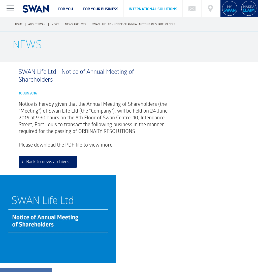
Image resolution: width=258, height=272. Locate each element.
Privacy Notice (23, 269)
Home (18, 24)
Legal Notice (48, 269)
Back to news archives (45, 167)
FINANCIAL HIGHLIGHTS (124, 256)
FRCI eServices (234, 266)
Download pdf (190, 137)
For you (65, 9)
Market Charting (227, 235)
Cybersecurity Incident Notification (41, 240)
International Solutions (153, 9)
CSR (98, 256)
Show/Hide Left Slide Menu (10, 8)
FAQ (17, 235)
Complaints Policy (26, 260)
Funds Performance (39, 235)
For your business (100, 9)
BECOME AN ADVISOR (209, 256)
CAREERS (81, 256)
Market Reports (198, 235)
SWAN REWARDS (175, 256)
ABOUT (19, 256)
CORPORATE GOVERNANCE (49, 256)
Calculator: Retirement (164, 235)
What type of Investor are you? (82, 235)
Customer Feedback (96, 211)
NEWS (151, 256)
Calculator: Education (126, 235)
